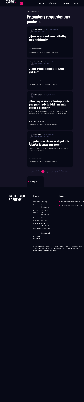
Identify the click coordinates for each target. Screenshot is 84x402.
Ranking (44, 201)
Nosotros (36, 223)
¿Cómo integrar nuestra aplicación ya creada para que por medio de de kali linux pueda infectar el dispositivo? (49, 104)
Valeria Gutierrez (39, 29)
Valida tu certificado (45, 224)
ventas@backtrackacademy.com (70, 205)
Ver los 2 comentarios (35, 81)
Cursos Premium (36, 219)
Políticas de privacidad (45, 212)
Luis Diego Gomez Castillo (42, 62)
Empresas (41, 3)
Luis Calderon (38, 94)
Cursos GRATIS (35, 211)
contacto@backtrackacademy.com (71, 201)
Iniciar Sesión (65, 3)
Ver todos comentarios (35, 48)
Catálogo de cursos (36, 237)
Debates (36, 11)
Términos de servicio (45, 219)
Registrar (75, 3)
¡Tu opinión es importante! (45, 231)
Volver (34, 171)
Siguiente (65, 171)
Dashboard (30, 11)
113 (58, 171)
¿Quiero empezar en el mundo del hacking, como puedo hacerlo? (47, 37)
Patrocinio (37, 228)
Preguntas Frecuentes (45, 206)
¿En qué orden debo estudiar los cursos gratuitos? (46, 70)
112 (53, 171)
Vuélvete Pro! (53, 3)
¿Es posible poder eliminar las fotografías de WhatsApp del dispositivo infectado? (49, 142)
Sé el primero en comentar (37, 121)
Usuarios (36, 205)
